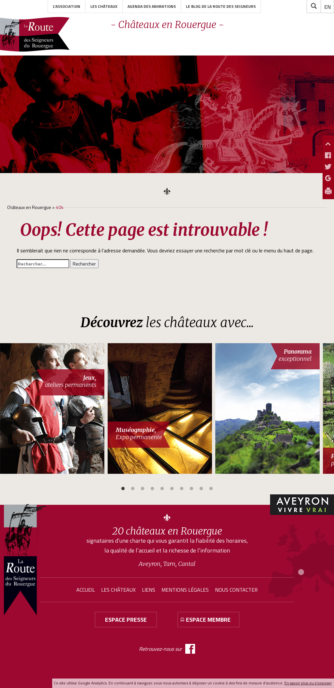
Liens (148, 590)
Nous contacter (236, 590)
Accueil (85, 590)
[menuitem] (327, 6)
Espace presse (126, 619)
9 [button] (201, 489)
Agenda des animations (152, 6)
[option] (54, 408)
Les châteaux (103, 6)
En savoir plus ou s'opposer (307, 683)
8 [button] (191, 489)
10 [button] (211, 489)
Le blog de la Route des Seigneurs (221, 6)
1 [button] (123, 489)
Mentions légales (185, 590)
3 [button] (142, 489)
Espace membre (208, 619)
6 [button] (172, 489)
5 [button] (162, 489)
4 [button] (152, 489)
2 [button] (132, 489)
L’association (66, 6)
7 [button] (181, 489)
